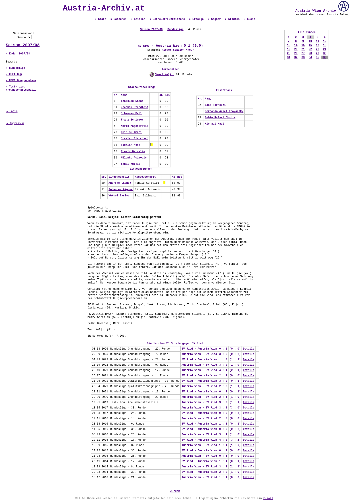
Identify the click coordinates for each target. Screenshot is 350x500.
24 (324, 49)
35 (317, 57)
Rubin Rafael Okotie (220, 117)
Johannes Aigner (120, 189)
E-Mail (268, 498)
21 (303, 49)
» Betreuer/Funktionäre (167, 19)
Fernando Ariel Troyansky (224, 111)
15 (303, 45)
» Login (11, 111)
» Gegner (214, 19)
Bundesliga (175, 29)
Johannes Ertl (131, 113)
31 (288, 57)
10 (310, 41)
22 (310, 49)
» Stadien (232, 19)
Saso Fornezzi (215, 105)
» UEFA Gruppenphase (21, 80)
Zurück (175, 491)
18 (324, 45)
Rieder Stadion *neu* (178, 50)
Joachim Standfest (134, 107)
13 (288, 45)
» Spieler (138, 19)
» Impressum (15, 123)
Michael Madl (214, 123)
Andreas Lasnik (119, 183)
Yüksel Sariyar (119, 195)
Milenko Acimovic (134, 157)
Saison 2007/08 (23, 45)
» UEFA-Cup (14, 74)
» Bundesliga (15, 68)
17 (317, 45)
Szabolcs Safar (132, 101)
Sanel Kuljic (164, 74)
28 (310, 53)
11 (317, 41)
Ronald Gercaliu (133, 151)
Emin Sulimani (131, 132)
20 (295, 49)
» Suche (249, 19)
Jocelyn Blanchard (134, 138)
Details (248, 348)
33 (303, 57)
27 (303, 53)
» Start (100, 19)
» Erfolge (196, 19)
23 (317, 49)
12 (324, 41)
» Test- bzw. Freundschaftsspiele (21, 88)
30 (324, 53)
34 (310, 57)
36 (324, 57)
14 (295, 45)
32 (295, 57)
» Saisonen (118, 19)
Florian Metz (130, 145)
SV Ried (143, 46)
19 (288, 49)
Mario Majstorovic (134, 126)
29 (317, 53)
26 (295, 53)
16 (310, 45)
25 (288, 53)
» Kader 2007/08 (18, 53)
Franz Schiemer (132, 119)
